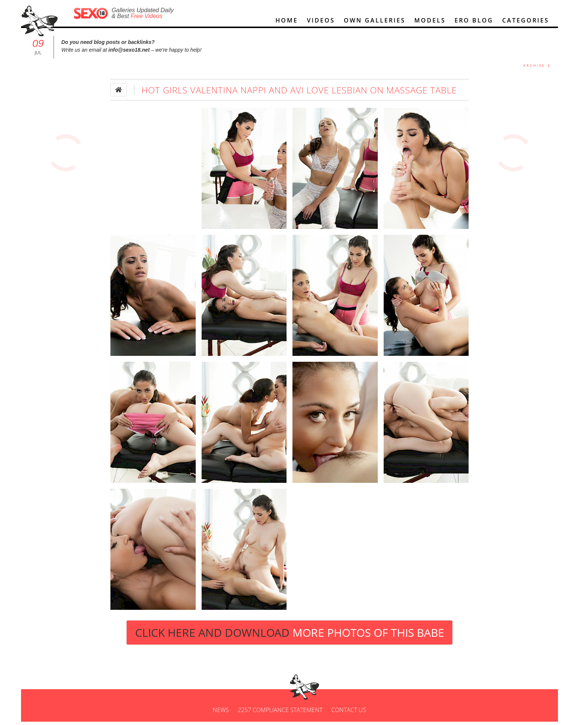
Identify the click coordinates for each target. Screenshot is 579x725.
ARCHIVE (534, 68)
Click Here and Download (289, 635)
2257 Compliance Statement (280, 713)
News (221, 713)
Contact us (348, 713)
